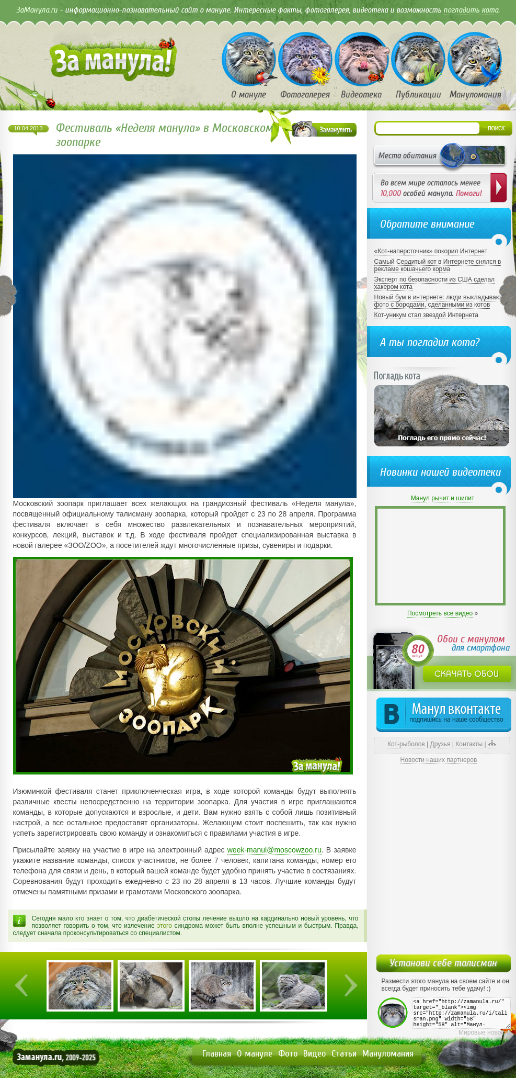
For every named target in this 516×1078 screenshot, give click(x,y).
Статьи (344, 1053)
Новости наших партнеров (438, 759)
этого (164, 925)
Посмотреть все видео (440, 613)
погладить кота (470, 10)
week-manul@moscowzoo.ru (274, 850)
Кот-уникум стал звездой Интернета (426, 315)
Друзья (440, 744)
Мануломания (388, 1053)
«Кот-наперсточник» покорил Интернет (431, 251)
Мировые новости (484, 1032)
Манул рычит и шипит (443, 498)
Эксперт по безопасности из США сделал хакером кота (434, 283)
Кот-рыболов (406, 744)
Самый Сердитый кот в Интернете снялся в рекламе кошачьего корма (437, 265)
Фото (287, 1053)
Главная (216, 1053)
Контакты (469, 744)
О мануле (254, 1053)
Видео (314, 1053)
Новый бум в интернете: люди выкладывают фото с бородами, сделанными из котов (438, 301)
